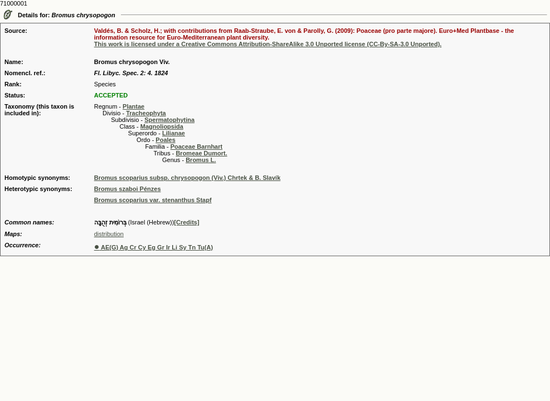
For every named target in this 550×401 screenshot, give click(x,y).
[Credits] (186, 222)
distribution (109, 234)
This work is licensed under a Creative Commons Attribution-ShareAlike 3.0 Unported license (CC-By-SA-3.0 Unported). (268, 44)
